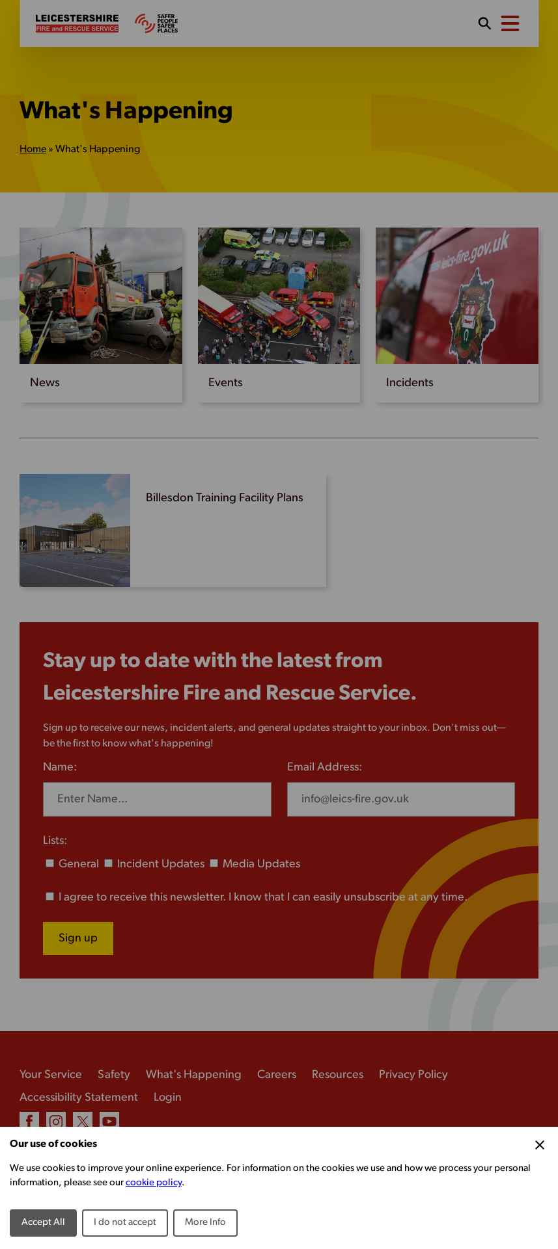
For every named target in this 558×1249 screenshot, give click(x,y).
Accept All (43, 1223)
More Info (205, 1223)
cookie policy (154, 1183)
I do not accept (125, 1223)
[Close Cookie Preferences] (540, 1145)
